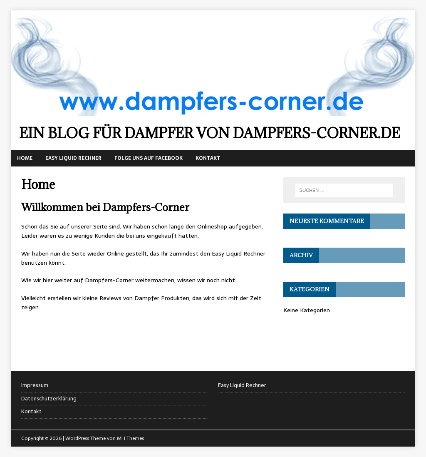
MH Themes (130, 438)
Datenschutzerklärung (49, 398)
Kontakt (208, 158)
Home (24, 158)
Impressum (34, 385)
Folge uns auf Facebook (148, 158)
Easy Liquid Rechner (73, 158)
